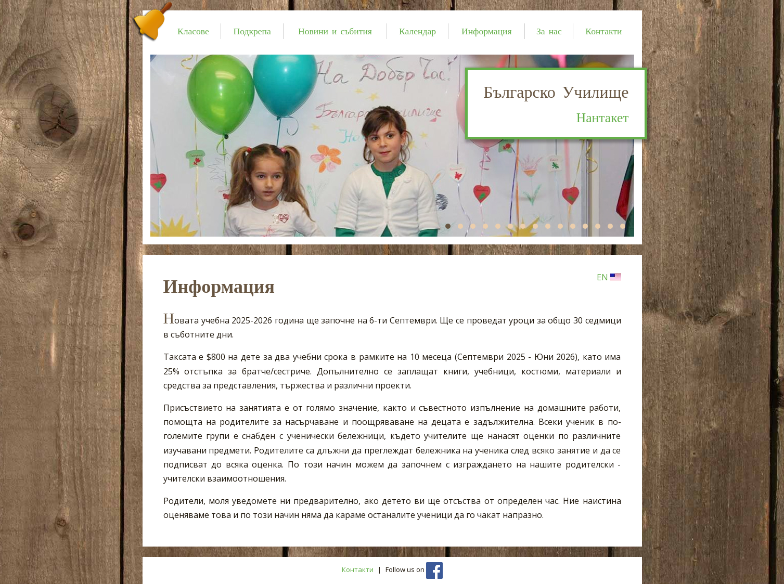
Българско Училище (555, 105)
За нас (549, 31)
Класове (193, 31)
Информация (486, 31)
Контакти (603, 31)
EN (609, 277)
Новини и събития (335, 31)
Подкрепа (252, 31)
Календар (417, 31)
